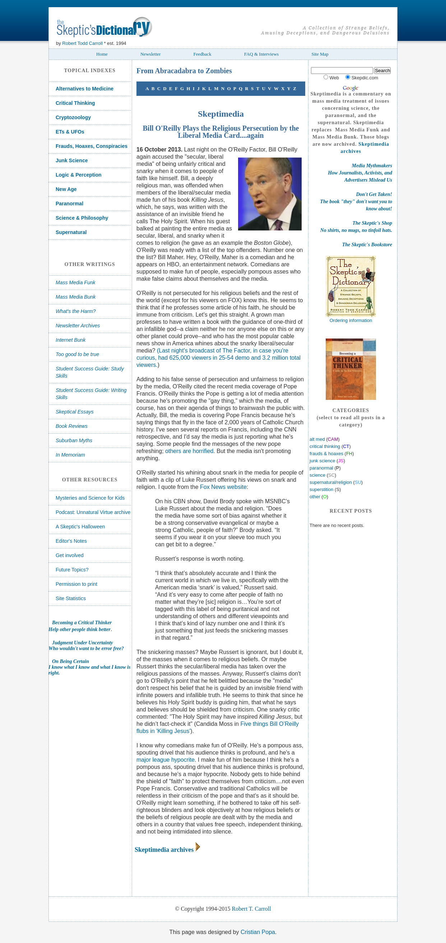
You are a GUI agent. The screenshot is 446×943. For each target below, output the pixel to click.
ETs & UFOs (70, 132)
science (317, 475)
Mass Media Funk (75, 282)
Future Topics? (72, 570)
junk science (322, 460)
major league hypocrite (165, 760)
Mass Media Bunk (76, 297)
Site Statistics (71, 598)
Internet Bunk (70, 340)
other (315, 496)
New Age (66, 189)
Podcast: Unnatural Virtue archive (93, 512)
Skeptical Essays (75, 412)
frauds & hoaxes (326, 453)
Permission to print (76, 584)
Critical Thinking (75, 103)
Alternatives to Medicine (84, 89)
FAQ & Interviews (261, 54)
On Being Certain (70, 661)
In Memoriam (70, 455)
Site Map (319, 54)
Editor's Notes (71, 541)
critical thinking (325, 446)
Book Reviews (72, 426)
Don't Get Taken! (374, 194)
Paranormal (69, 203)
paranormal (321, 468)
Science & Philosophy (82, 218)
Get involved (70, 555)
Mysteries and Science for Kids (90, 498)
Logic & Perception (79, 175)
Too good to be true (77, 354)
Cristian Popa (258, 932)
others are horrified (189, 451)
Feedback (203, 54)
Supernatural (71, 232)
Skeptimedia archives (164, 849)
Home (102, 54)
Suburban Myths (74, 440)
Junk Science (72, 160)
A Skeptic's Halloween (80, 526)
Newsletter (150, 54)
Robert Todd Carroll (82, 43)
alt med (318, 439)
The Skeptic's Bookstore (367, 244)
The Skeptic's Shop (372, 223)
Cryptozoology (73, 117)
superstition (321, 489)
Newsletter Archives (78, 325)
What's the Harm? (76, 311)
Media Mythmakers (372, 165)
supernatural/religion (331, 482)
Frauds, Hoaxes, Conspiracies (91, 146)
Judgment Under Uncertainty (82, 642)
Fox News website (223, 487)
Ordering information (351, 320)
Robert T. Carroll (251, 909)
